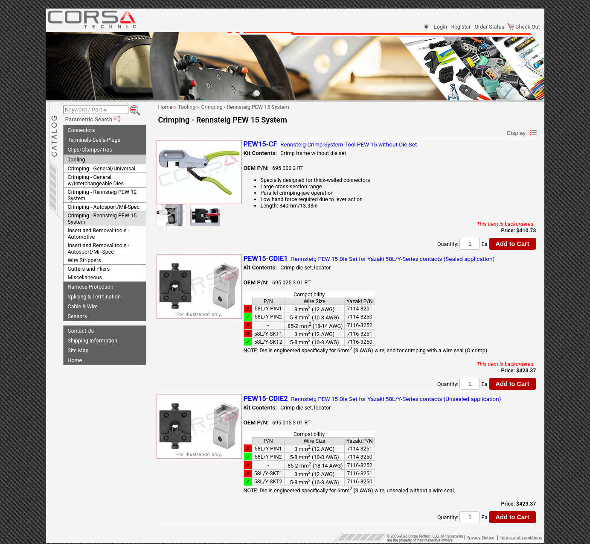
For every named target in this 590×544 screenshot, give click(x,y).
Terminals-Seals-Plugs (94, 140)
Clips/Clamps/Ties (90, 149)
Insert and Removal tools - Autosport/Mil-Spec (98, 248)
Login (440, 26)
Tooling (76, 159)
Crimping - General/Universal (102, 168)
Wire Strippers (84, 260)
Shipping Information (92, 340)
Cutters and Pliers (89, 269)
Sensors (77, 316)
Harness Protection (90, 287)
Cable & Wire (83, 306)
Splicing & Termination (94, 296)
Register (461, 26)
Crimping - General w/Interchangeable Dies (96, 180)
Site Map (78, 350)
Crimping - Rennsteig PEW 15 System (102, 218)
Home (75, 360)
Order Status (489, 26)
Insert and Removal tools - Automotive (98, 233)
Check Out (523, 26)
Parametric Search (93, 119)
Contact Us (81, 331)
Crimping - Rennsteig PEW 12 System (102, 195)
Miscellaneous (85, 277)
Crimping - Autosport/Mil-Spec (104, 207)
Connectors (81, 130)
